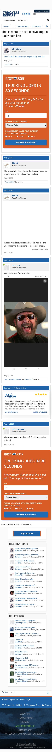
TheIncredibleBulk (21, 674)
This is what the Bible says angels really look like (24, 57)
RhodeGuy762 (20, 593)
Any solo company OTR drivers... (26, 665)
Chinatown (16, 49)
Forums (26, 14)
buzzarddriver (18, 429)
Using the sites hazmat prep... (26, 672)
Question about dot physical (25, 621)
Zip (6, 111)
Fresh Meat (19, 640)
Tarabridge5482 (20, 623)
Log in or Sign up (42, 11)
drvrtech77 (18, 630)
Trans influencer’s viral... (23, 567)
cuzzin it (8, 65)
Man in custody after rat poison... (27, 549)
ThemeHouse (40, 747)
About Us (25, 714)
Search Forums (9, 21)
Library (25, 722)
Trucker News (25, 718)
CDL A (8, 137)
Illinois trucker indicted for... (25, 573)
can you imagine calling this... (25, 628)
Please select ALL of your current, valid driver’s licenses (21, 132)
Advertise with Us (24, 726)
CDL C (31, 137)
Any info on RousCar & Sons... (26, 679)
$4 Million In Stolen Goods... (25, 561)
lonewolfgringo (20, 667)
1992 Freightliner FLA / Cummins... (27, 634)
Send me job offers (26, 142)
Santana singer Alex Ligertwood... (27, 555)
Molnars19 (18, 654)
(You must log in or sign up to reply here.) (16, 524)
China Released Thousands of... (26, 598)
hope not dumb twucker (13, 379)
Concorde (28, 379)
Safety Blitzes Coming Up (24, 579)
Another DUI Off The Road (24, 646)
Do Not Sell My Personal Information (25, 734)
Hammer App (25, 730)
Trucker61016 (9, 182)
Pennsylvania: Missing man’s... (26, 585)
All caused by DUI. (21, 658)
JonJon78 (18, 575)
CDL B (20, 137)
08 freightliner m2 (21, 652)
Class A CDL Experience (16, 121)
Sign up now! (27, 533)
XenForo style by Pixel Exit (26, 744)
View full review (11, 412)
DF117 (17, 636)
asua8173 (18, 642)
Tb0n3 (15, 163)
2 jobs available (40, 412)
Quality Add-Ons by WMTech (26, 746)
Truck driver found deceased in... (27, 591)
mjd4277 (18, 563)
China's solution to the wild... (25, 604)
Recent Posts (22, 21)
